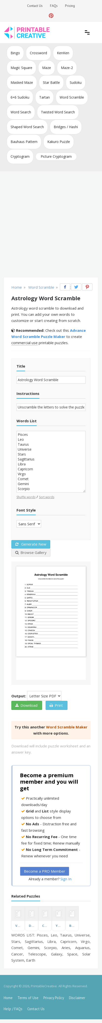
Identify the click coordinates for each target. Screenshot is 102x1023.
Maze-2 (67, 67)
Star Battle (51, 82)
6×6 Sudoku (20, 97)
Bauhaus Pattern (24, 141)
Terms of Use (27, 997)
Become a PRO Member (44, 871)
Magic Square (21, 67)
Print (56, 705)
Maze (46, 67)
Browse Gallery (31, 552)
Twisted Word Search (58, 112)
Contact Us (35, 5)
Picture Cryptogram (56, 156)
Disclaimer (77, 997)
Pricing (70, 5)
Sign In (65, 878)
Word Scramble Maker (66, 726)
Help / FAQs (13, 1008)
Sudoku (76, 82)
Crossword (38, 53)
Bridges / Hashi (66, 126)
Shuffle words (26, 497)
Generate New (30, 544)
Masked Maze (22, 82)
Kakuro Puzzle (58, 141)
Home (8, 997)
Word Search (21, 112)
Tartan (44, 97)
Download (26, 705)
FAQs (54, 5)
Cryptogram (20, 156)
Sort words (46, 497)
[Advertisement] (51, 225)
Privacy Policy (53, 997)
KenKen (63, 53)
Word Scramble (72, 97)
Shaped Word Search (27, 126)
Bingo (15, 53)
